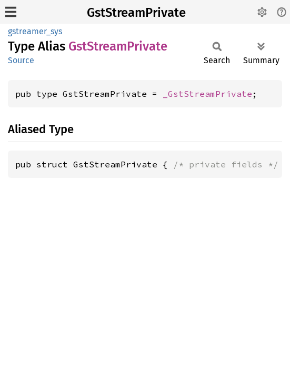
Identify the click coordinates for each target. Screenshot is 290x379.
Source (21, 60)
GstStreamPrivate (136, 12)
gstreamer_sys (35, 31)
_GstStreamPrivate (207, 93)
